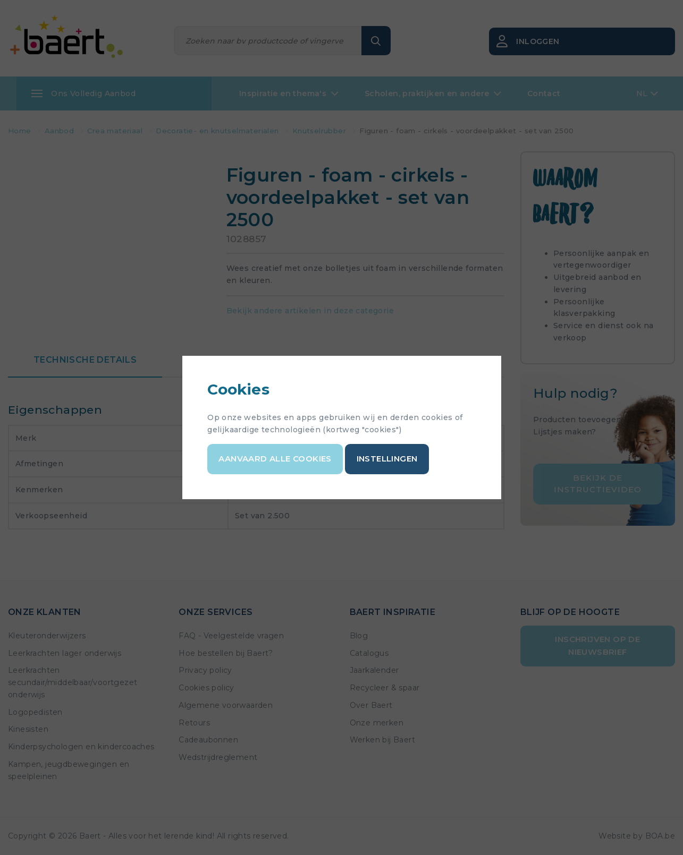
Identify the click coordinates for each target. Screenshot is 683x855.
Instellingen (387, 459)
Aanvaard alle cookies (275, 459)
